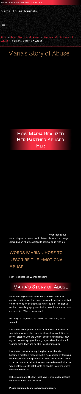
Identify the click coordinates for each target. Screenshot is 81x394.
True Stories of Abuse (25, 37)
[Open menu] (3, 25)
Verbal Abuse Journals (19, 11)
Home (4, 37)
